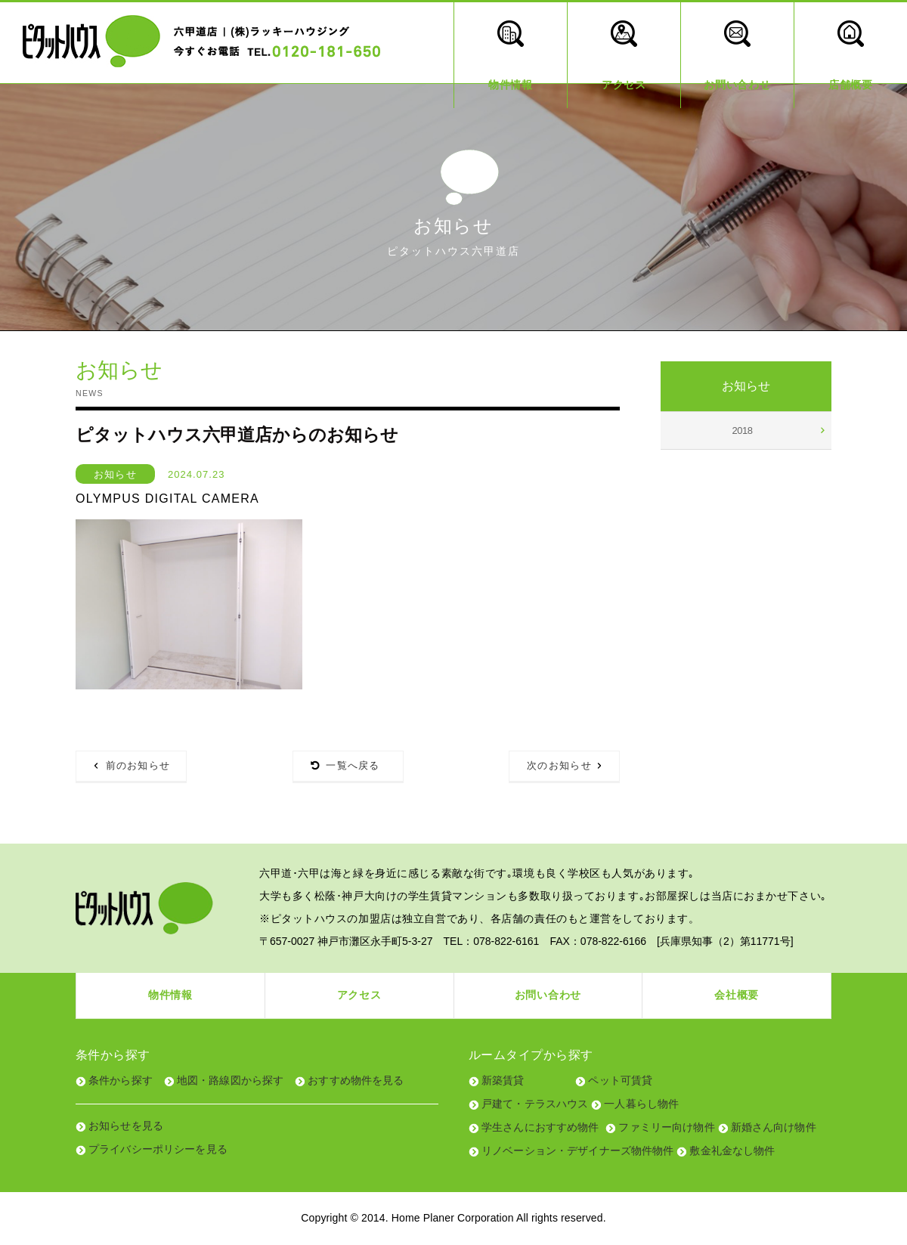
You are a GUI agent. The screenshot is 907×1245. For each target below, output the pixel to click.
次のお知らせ (559, 765)
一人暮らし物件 (641, 1104)
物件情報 (170, 995)
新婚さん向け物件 (773, 1127)
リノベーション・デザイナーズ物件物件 (577, 1150)
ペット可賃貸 (620, 1080)
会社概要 (736, 995)
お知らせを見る (125, 1126)
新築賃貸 (503, 1080)
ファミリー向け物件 (666, 1127)
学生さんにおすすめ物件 (540, 1127)
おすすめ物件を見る (356, 1080)
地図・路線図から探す (230, 1080)
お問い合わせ (548, 995)
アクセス (359, 995)
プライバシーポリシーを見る (158, 1149)
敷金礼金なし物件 (732, 1150)
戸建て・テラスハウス (534, 1104)
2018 (742, 430)
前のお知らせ (138, 765)
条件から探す (120, 1080)
